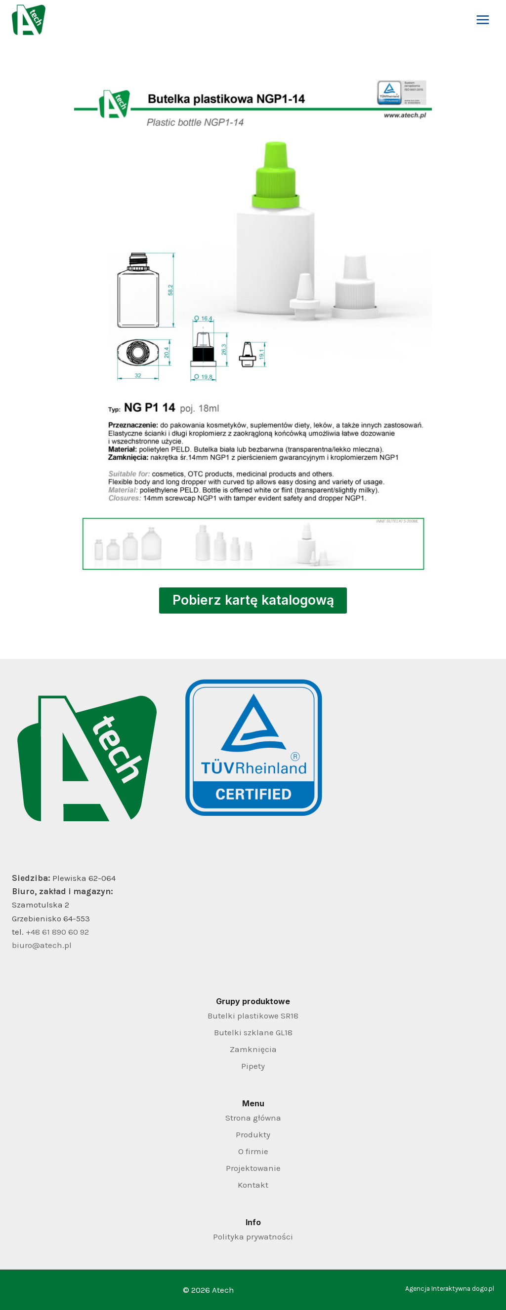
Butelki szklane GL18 (253, 1032)
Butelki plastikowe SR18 (253, 1015)
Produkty (253, 1134)
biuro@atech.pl (42, 945)
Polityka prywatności (253, 1236)
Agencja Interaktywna (437, 1288)
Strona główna (253, 1118)
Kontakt (253, 1185)
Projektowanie (253, 1168)
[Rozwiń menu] (482, 19)
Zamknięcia (253, 1049)
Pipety (253, 1066)
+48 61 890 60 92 (57, 932)
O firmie (253, 1151)
